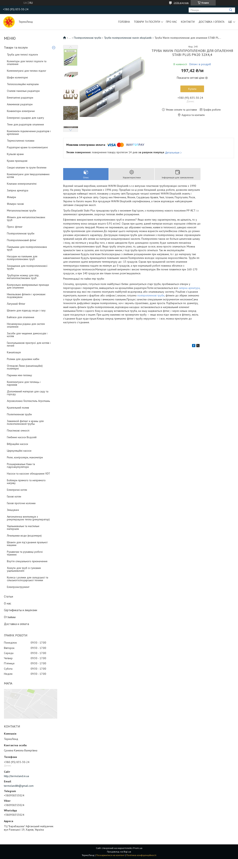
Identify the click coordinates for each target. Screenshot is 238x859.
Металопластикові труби (21, 210)
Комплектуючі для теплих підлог (26, 70)
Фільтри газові (15, 204)
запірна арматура (189, 288)
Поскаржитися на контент (110, 855)
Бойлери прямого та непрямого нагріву (26, 481)
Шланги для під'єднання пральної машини (27, 543)
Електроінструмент (18, 587)
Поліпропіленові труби (20, 233)
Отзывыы (10, 617)
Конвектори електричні (21, 111)
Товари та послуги (147, 21)
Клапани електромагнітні (22, 183)
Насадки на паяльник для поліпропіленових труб (22, 258)
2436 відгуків (181, 2)
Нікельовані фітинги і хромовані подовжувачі (26, 295)
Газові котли (14, 496)
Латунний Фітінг (16, 303)
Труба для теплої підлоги (22, 54)
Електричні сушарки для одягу (25, 117)
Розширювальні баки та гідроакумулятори (21, 465)
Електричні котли (17, 490)
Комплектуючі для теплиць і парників (23, 383)
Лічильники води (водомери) (24, 535)
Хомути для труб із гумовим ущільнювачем (24, 569)
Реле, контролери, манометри (25, 457)
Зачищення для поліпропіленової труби (27, 267)
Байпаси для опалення (20, 317)
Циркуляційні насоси (19, 450)
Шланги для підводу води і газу (26, 310)
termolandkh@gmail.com (19, 786)
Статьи (8, 596)
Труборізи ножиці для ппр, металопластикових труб (23, 276)
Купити (192, 89)
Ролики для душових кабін (23, 359)
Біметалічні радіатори (20, 97)
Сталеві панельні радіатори (23, 91)
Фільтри (11, 197)
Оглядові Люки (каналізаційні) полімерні (25, 367)
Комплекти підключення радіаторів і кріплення (29, 132)
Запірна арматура (17, 190)
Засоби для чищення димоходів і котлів (27, 335)
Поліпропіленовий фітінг (21, 240)
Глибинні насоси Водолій (22, 437)
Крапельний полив (18, 407)
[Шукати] (230, 10)
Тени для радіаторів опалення (25, 124)
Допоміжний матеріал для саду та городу (27, 393)
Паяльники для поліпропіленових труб (27, 248)
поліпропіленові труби (150, 295)
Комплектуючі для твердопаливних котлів (28, 175)
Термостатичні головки (20, 140)
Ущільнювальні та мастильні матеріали (23, 527)
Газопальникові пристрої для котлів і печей (29, 344)
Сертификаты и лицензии (20, 610)
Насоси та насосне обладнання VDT (28, 473)
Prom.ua (137, 848)
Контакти (188, 21)
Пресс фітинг (14, 226)
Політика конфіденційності (141, 855)
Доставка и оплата (16, 624)
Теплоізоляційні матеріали (23, 84)
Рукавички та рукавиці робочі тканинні (25, 553)
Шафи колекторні (17, 77)
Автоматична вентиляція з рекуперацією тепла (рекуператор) (28, 518)
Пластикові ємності (18, 430)
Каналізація (14, 352)
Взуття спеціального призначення (27, 561)
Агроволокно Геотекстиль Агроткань (28, 401)
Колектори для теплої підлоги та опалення (26, 62)
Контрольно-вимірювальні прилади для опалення (28, 286)
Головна (124, 21)
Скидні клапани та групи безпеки (26, 167)
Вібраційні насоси (17, 444)
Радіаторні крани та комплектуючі (27, 147)
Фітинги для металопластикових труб (26, 218)
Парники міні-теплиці (19, 375)
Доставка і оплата (211, 21)
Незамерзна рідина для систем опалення (26, 325)
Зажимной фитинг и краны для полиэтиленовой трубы (25, 422)
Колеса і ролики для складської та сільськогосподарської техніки (27, 579)
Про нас (171, 21)
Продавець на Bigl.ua (119, 851)
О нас (7, 603)
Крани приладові (17, 161)
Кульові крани (15, 154)
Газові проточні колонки (21, 503)
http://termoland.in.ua (16, 776)
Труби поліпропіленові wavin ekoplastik (128, 37)
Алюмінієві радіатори (20, 104)
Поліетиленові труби (19, 414)
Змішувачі (13, 510)
